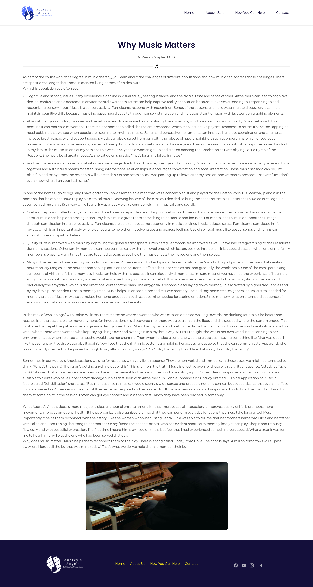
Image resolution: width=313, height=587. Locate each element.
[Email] (260, 566)
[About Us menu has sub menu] (212, 12)
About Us (137, 563)
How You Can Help (165, 563)
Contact (191, 563)
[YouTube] (244, 566)
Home (120, 563)
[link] (157, 464)
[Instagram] (252, 566)
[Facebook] (236, 566)
